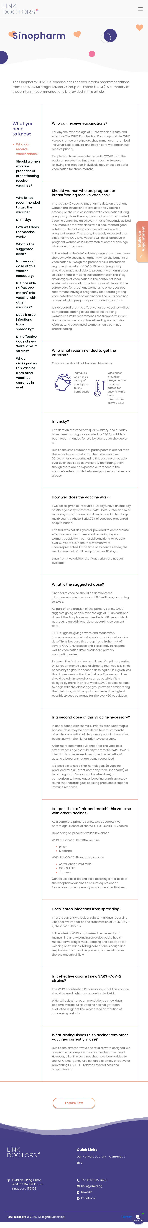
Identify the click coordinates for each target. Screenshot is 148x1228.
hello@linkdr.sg (91, 1186)
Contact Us (117, 1156)
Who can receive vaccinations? (27, 149)
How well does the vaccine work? (27, 232)
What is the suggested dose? (25, 249)
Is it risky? (24, 219)
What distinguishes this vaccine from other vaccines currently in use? (26, 373)
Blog (80, 1162)
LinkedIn (86, 1192)
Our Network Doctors (91, 1156)
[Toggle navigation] (140, 9)
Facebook (88, 1198)
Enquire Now (74, 1103)
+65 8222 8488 (97, 1180)
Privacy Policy (131, 1217)
